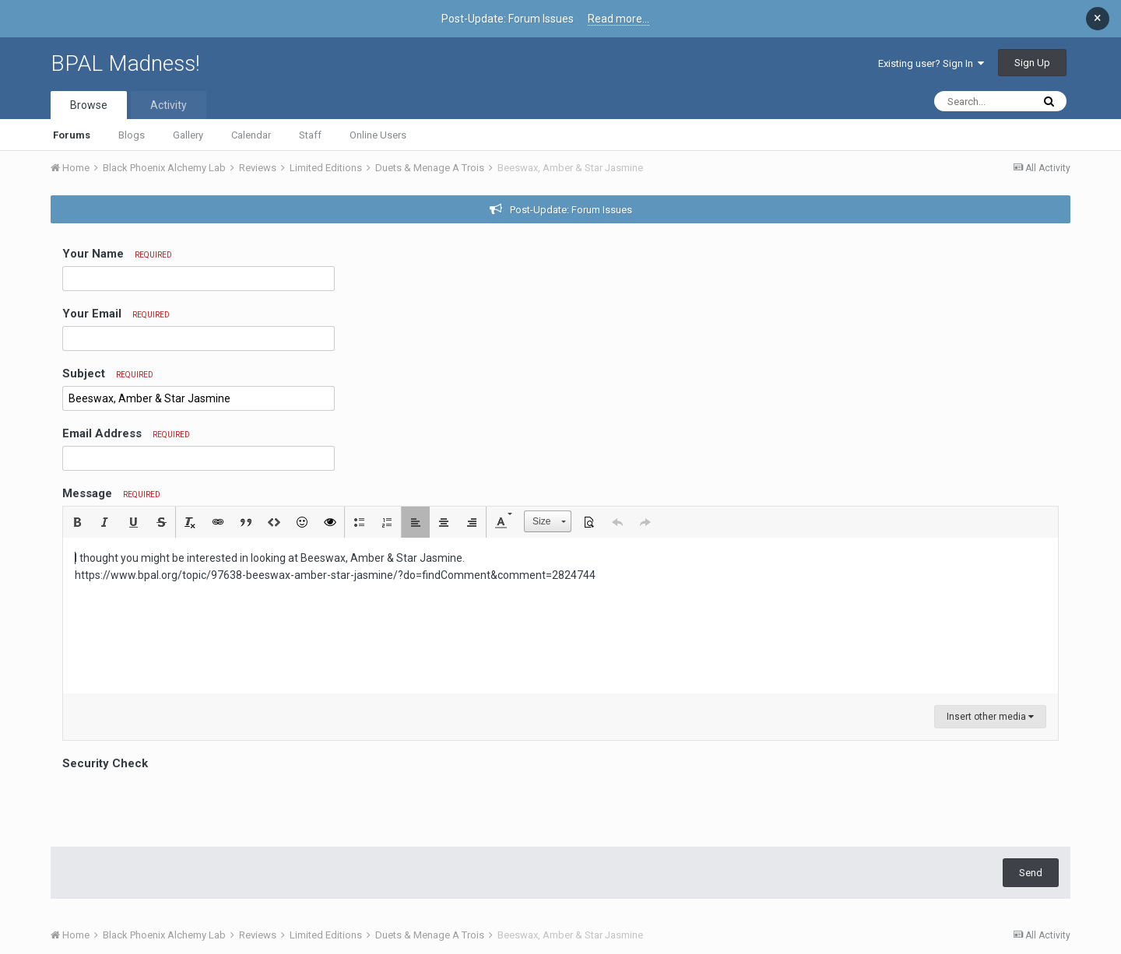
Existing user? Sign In (931, 63)
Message (111, 493)
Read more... (618, 18)
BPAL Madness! (125, 63)
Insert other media (990, 716)
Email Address (126, 433)
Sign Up (1032, 62)
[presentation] (180, 804)
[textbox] (560, 615)
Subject (107, 374)
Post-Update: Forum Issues (571, 210)
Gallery (188, 135)
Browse (88, 105)
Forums (71, 135)
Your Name (117, 254)
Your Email (116, 314)
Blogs (131, 135)
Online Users (378, 135)
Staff (310, 135)
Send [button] (1030, 873)
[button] (77, 522)
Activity (168, 105)
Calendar (251, 135)
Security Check (105, 763)
